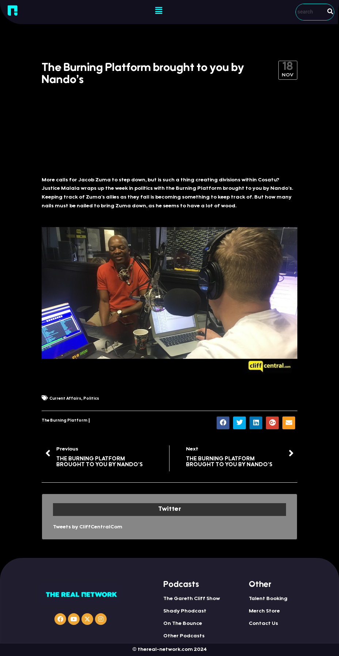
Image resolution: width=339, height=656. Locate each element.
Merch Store (264, 611)
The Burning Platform (64, 421)
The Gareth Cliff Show (191, 599)
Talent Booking (268, 599)
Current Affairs (65, 399)
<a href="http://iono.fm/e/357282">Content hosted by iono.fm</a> (169, 144)
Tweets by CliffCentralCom (87, 527)
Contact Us (263, 623)
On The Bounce (182, 623)
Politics (91, 399)
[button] (158, 11)
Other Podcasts (184, 636)
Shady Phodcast (184, 611)
